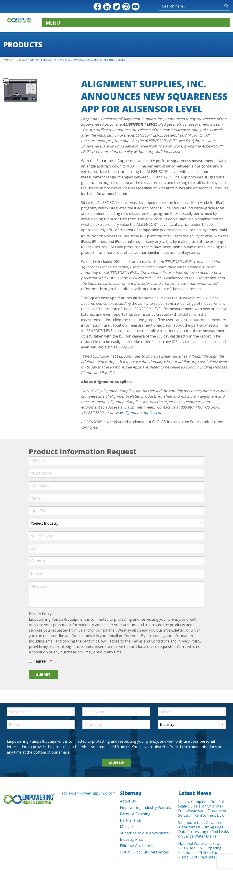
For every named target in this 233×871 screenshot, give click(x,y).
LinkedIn (107, 6)
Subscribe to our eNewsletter (145, 832)
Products (19, 59)
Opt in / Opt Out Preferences (144, 852)
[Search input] (192, 6)
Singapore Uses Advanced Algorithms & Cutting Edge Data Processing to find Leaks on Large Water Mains (203, 829)
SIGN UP (116, 762)
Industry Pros (131, 839)
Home (7, 59)
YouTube (135, 6)
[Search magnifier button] (226, 6)
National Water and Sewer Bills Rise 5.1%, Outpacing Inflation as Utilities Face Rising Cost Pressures (200, 850)
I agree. (40, 661)
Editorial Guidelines (136, 845)
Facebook (97, 6)
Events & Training (135, 813)
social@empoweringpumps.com (87, 793)
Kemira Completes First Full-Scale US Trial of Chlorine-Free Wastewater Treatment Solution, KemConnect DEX (202, 808)
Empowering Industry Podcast (145, 807)
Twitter (116, 6)
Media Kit (128, 826)
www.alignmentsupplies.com (138, 412)
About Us (128, 801)
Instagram (126, 6)
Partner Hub (130, 820)
